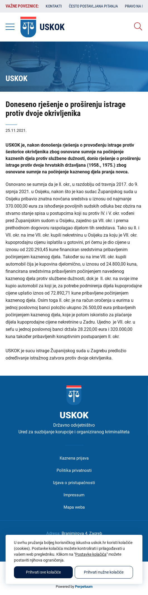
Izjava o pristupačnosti (74, 482)
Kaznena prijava (74, 458)
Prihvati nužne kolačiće (103, 572)
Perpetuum (84, 586)
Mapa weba (74, 507)
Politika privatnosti (74, 470)
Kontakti (54, 6)
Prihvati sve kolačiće (43, 572)
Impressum (74, 494)
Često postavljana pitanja (93, 6)
